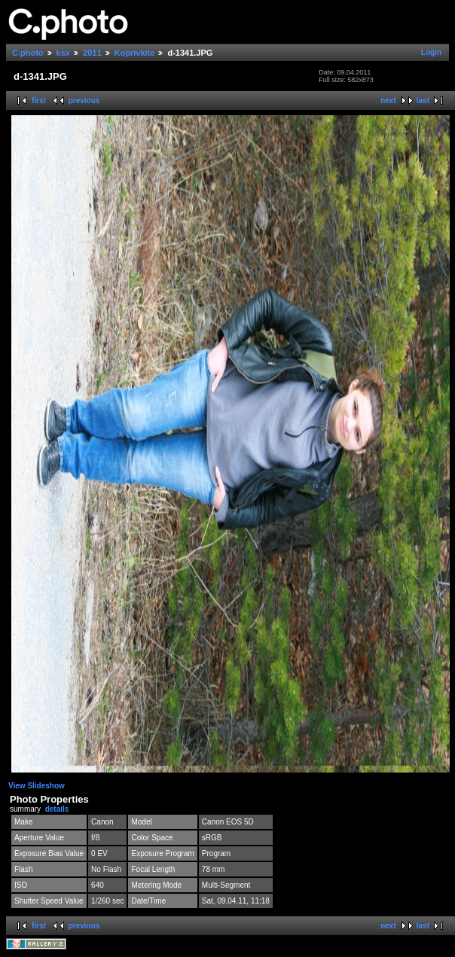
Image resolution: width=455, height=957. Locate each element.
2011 (92, 52)
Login (431, 52)
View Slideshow (36, 786)
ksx (63, 52)
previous (84, 100)
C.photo (28, 52)
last (423, 100)
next (388, 100)
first (39, 100)
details (57, 809)
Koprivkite (135, 52)
